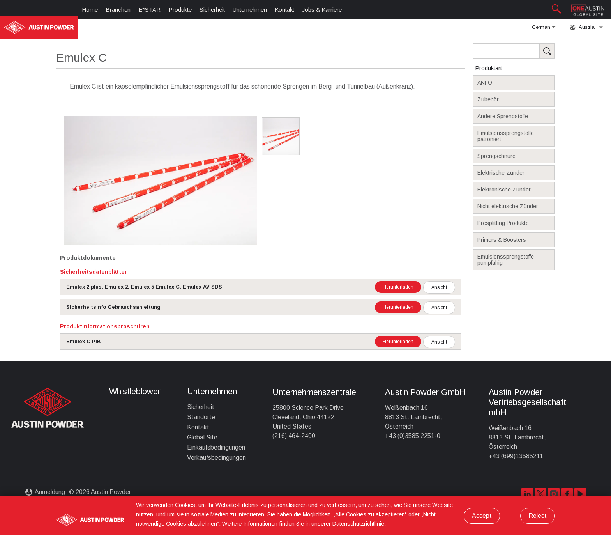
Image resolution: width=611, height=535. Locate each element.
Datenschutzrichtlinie (358, 524)
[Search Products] (526, 51)
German (544, 29)
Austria (586, 27)
